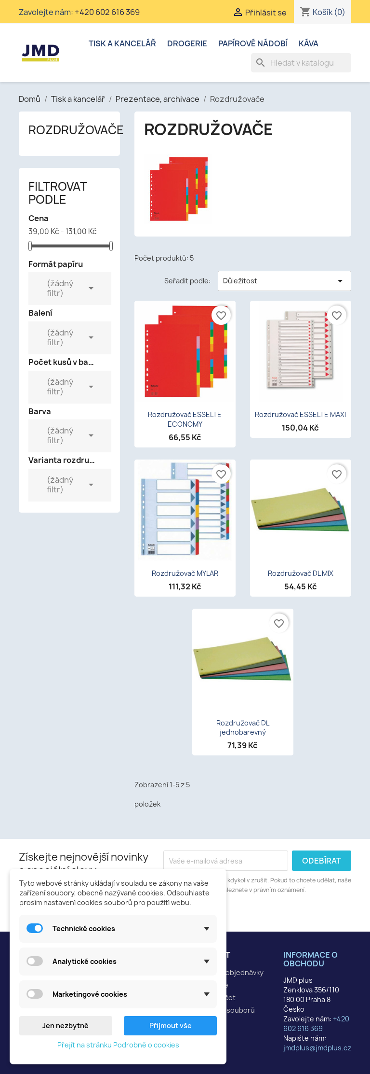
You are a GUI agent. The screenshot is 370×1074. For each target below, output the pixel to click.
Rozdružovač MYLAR (185, 573)
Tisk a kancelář (122, 43)
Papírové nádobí (253, 43)
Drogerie (187, 43)
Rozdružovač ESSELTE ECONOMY (185, 419)
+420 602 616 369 (107, 12)
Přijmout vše (170, 1025)
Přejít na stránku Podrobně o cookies (118, 1044)
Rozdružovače (76, 130)
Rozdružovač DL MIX (300, 573)
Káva (308, 43)
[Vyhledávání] (301, 62)
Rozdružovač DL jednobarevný (242, 727)
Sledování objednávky (228, 972)
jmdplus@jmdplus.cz (317, 1047)
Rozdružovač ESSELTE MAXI (300, 414)
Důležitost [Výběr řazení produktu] (284, 281)
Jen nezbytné (65, 1025)
